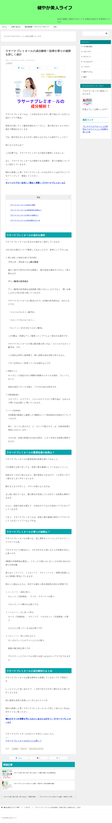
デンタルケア (88, 62)
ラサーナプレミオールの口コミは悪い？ (23, 741)
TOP (11, 807)
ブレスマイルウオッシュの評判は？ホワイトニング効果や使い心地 (95, 129)
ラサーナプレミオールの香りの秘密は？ (24, 215)
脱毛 (84, 77)
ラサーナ (23, 749)
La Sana (15, 749)
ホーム (4, 27)
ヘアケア (9, 63)
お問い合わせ (15, 27)
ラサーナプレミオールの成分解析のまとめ (25, 220)
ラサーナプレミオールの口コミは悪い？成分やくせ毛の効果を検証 (34, 783)
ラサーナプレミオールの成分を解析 (22, 205)
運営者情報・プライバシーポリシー (37, 27)
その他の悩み (88, 46)
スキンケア (87, 51)
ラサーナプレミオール (36, 749)
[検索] (95, 33)
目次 (55, 27)
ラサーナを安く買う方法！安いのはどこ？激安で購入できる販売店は (35, 773)
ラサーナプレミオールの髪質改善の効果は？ (26, 210)
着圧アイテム (88, 72)
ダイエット (87, 56)
